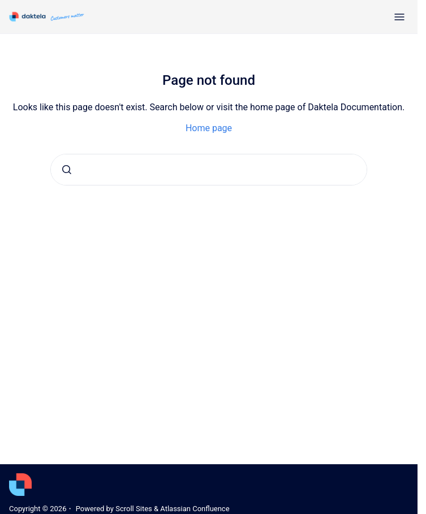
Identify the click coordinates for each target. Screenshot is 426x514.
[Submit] (67, 170)
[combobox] (209, 169)
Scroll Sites (133, 508)
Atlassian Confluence (194, 508)
